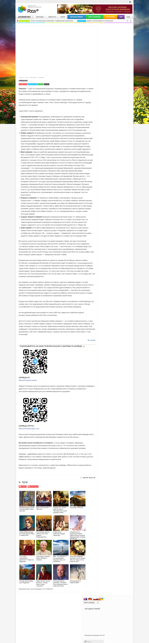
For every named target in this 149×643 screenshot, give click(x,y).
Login (130, 2)
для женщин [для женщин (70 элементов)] (108, 520)
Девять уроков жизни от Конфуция (100, 21)
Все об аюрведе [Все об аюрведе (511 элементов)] (115, 508)
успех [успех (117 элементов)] (123, 551)
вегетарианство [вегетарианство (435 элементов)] (110, 514)
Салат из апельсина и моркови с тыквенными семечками (52, 21)
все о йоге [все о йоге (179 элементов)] (119, 517)
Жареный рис (118, 318)
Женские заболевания (111, 274)
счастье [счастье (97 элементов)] (119, 548)
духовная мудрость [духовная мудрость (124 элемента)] (122, 520)
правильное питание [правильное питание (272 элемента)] (111, 543)
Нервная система (110, 243)
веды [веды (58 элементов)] (120, 514)
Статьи (27, 77)
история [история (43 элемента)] (107, 525)
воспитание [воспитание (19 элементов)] (108, 517)
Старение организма (111, 287)
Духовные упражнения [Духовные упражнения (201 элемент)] (111, 511)
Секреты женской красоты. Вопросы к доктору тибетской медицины (120, 359)
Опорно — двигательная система (116, 253)
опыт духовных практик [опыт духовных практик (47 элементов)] (112, 537)
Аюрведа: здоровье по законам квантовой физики (120, 422)
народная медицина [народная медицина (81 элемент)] (111, 534)
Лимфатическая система (112, 270)
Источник (91, 340)
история (24, 486)
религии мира (34, 486)
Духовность (82, 21)
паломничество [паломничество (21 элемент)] (109, 540)
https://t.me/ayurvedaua (28, 380)
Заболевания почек (110, 264)
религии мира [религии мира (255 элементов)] (109, 548)
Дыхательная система (111, 257)
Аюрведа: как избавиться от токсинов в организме (121, 345)
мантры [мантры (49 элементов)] (127, 528)
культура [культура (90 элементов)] (117, 528)
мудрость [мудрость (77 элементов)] (118, 531)
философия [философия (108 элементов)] (108, 554)
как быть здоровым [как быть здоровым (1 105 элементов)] (120, 525)
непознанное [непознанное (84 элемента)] (125, 534)
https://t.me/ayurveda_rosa (29, 428)
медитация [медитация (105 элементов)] (108, 531)
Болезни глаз (108, 281)
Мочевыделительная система (114, 267)
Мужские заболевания (112, 277)
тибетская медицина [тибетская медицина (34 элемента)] (111, 551)
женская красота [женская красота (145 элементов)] (110, 522)
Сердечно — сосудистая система (116, 250)
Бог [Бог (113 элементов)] (106, 508)
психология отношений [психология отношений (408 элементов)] (112, 546)
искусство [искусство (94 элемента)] (122, 522)
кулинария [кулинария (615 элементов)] (108, 528)
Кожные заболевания (111, 240)
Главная (21, 77)
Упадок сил (107, 284)
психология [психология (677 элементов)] (125, 543)
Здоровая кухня (24, 21)
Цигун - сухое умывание (118, 371)
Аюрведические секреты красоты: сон (121, 410)
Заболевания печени (111, 260)
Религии (40, 84)
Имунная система (110, 236)
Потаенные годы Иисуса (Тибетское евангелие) (120, 329)
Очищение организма (111, 247)
